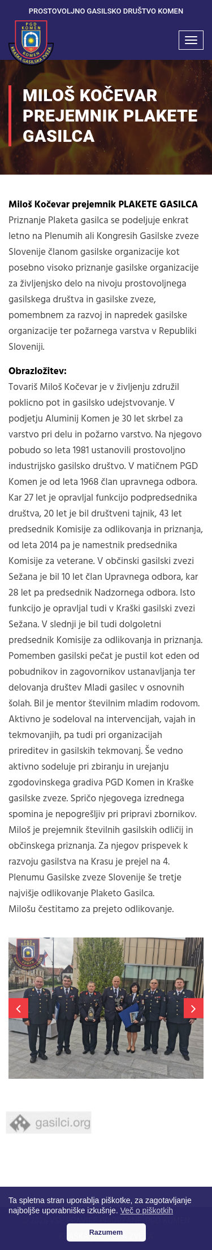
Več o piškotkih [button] (146, 1210)
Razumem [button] (106, 1232)
